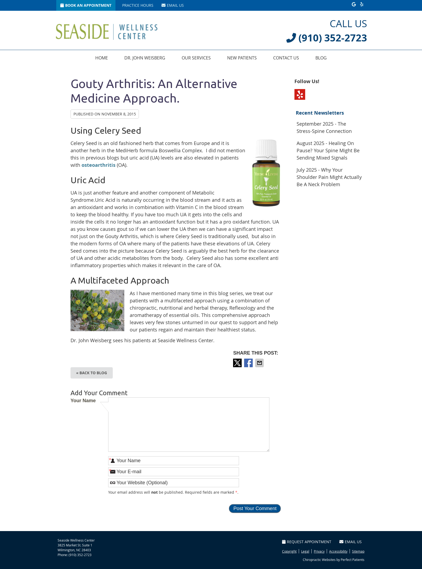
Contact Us (286, 58)
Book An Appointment (85, 5)
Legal (305, 551)
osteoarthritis (98, 165)
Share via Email (260, 363)
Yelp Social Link (299, 94)
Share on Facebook (249, 363)
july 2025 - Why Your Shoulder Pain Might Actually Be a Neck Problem (329, 177)
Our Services (196, 58)
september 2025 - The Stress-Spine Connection (324, 127)
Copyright (289, 551)
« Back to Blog (91, 372)
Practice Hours (137, 5)
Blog (321, 58)
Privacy (319, 551)
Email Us (172, 5)
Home (101, 58)
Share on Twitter (238, 363)
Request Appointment (306, 541)
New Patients (242, 58)
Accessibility (338, 551)
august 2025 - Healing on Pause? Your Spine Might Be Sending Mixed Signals (328, 150)
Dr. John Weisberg (144, 58)
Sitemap (358, 551)
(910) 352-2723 (80, 555)
